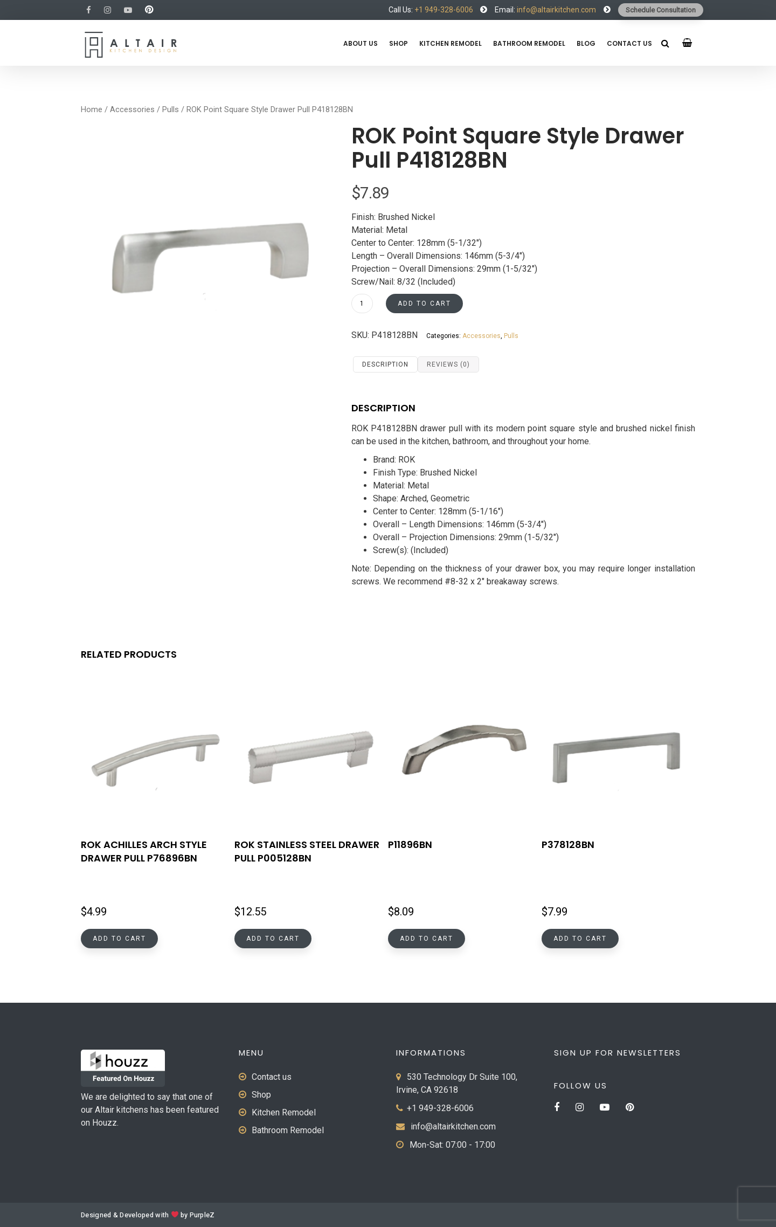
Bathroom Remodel (529, 43)
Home (91, 109)
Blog (586, 43)
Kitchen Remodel (450, 43)
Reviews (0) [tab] (448, 364)
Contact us (629, 43)
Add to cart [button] (119, 938)
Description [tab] (385, 364)
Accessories (132, 109)
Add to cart (424, 303)
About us (360, 43)
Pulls (170, 109)
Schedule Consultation (661, 10)
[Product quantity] (362, 303)
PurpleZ (202, 1215)
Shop (398, 43)
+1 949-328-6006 (443, 9)
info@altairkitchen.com (555, 9)
